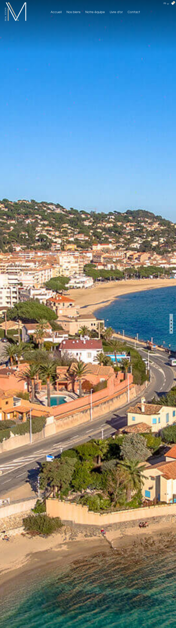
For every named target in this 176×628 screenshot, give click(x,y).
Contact (134, 12)
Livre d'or (116, 12)
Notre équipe (95, 12)
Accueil (56, 12)
